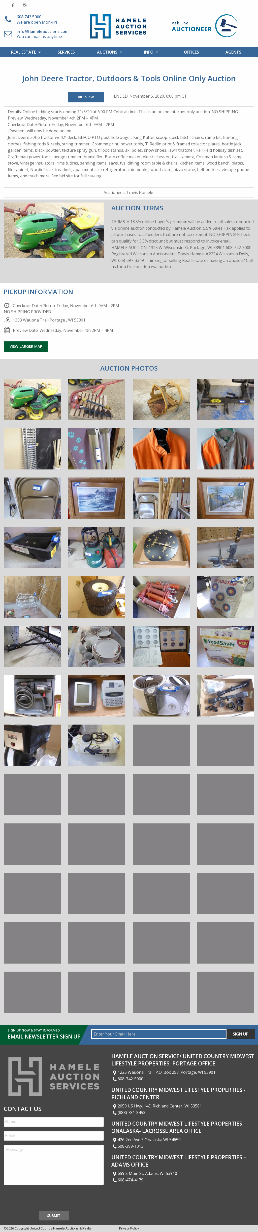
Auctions (107, 52)
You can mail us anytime (43, 34)
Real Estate (23, 52)
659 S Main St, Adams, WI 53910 (144, 1173)
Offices (191, 52)
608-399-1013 (127, 1146)
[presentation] (42, 1199)
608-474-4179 (127, 1180)
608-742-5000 (127, 1079)
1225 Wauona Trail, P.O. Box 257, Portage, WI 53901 (163, 1072)
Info (148, 52)
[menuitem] (25, 52)
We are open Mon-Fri (37, 19)
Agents (233, 52)
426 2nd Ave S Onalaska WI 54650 (146, 1139)
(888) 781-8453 (128, 1112)
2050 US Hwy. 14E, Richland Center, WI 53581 (156, 1106)
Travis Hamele (139, 192)
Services (66, 52)
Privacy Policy (129, 1228)
